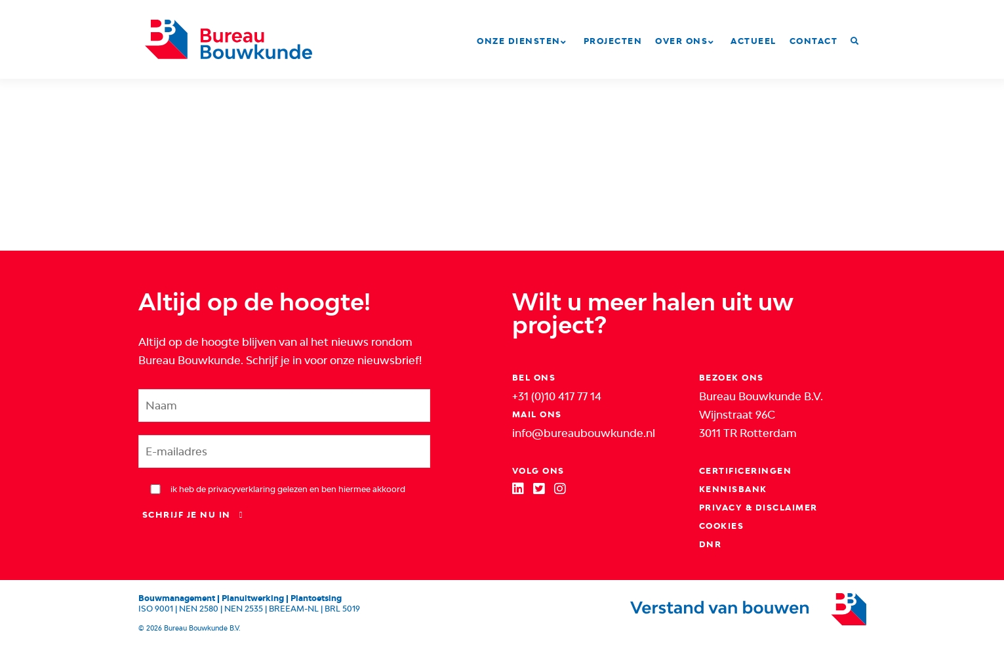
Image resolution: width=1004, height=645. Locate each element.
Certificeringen (745, 471)
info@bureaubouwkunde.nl (583, 433)
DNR (710, 544)
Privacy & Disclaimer (758, 507)
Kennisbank (733, 489)
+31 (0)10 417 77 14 (556, 396)
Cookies (721, 526)
